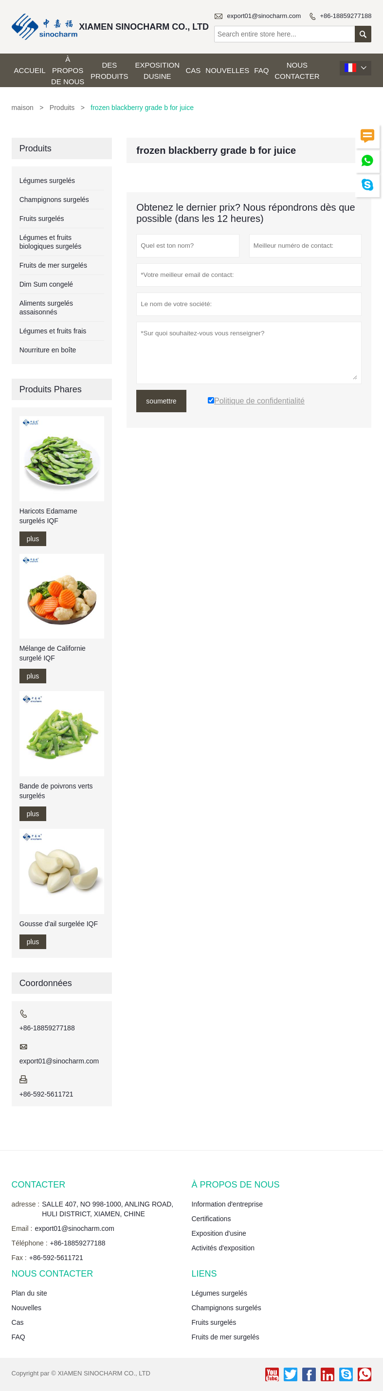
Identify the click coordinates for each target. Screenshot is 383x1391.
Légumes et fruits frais (53, 331)
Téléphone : (30, 1243)
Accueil (30, 70)
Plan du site (29, 1293)
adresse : (26, 1204)
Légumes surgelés (47, 180)
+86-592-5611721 (46, 1094)
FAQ (261, 70)
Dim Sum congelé (46, 284)
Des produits (109, 70)
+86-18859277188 (345, 15)
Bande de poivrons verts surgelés (56, 791)
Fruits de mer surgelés (53, 265)
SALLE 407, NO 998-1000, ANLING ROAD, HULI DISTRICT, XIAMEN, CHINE (107, 1209)
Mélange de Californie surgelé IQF (52, 653)
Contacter (39, 1185)
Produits (62, 107)
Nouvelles (227, 70)
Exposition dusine (157, 70)
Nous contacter (296, 70)
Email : (22, 1228)
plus (33, 539)
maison (23, 107)
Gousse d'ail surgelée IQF (58, 924)
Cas (193, 70)
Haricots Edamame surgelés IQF (48, 516)
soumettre (161, 401)
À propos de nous (67, 70)
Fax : (19, 1258)
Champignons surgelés (54, 199)
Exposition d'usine (218, 1233)
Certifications (211, 1219)
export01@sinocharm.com (264, 15)
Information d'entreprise (227, 1204)
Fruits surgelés (41, 218)
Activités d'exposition (223, 1248)
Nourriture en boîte (47, 350)
